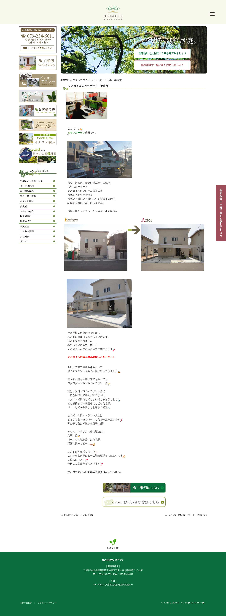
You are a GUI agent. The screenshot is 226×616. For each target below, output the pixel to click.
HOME (65, 80)
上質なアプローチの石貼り (78, 515)
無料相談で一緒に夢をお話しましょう (162, 65)
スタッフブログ (81, 80)
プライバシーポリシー (47, 603)
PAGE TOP (113, 548)
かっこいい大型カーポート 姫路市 (185, 515)
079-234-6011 (106, 574)
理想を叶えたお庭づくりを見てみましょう (162, 53)
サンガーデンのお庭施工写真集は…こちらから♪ (94, 471)
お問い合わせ (26, 603)
